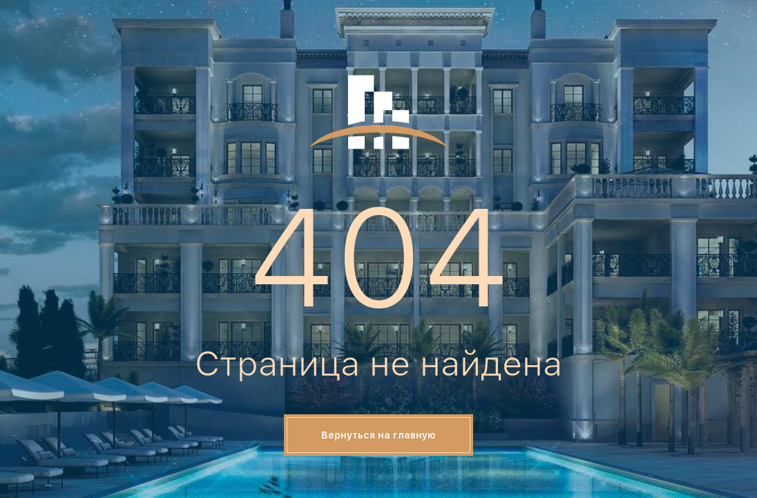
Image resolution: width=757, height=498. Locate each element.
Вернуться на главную (378, 435)
